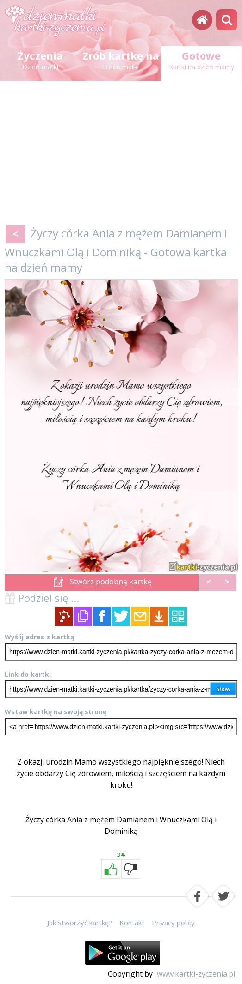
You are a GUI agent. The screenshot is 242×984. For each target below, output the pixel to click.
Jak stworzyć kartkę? (79, 922)
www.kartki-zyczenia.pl (196, 974)
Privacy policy (173, 922)
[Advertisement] (121, 154)
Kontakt (131, 922)
